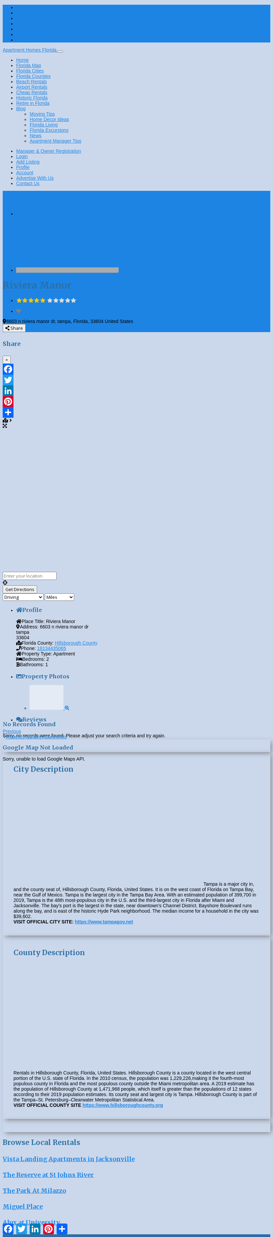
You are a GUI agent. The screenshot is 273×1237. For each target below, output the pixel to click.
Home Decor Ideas (49, 119)
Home (22, 60)
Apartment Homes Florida (30, 50)
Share (14, 328)
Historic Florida (32, 97)
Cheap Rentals (32, 92)
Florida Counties (33, 76)
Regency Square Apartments (35, 736)
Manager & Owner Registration (48, 7)
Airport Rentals (32, 87)
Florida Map (28, 65)
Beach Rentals (31, 81)
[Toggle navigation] (60, 52)
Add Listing (27, 18)
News (35, 135)
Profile (23, 23)
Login (22, 13)
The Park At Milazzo (34, 1191)
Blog (21, 108)
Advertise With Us (35, 34)
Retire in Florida (33, 103)
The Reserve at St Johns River (48, 1175)
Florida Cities (30, 70)
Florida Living (44, 124)
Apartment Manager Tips (55, 141)
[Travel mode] (23, 597)
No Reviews (28, 305)
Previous (12, 731)
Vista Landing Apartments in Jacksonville (69, 1159)
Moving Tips (42, 114)
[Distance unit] (59, 597)
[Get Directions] (20, 589)
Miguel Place (23, 1206)
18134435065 (51, 648)
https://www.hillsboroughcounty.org (123, 1105)
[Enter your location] (30, 576)
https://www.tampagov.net (104, 921)
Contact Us (27, 39)
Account (24, 29)
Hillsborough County (140, 270)
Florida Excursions (49, 130)
